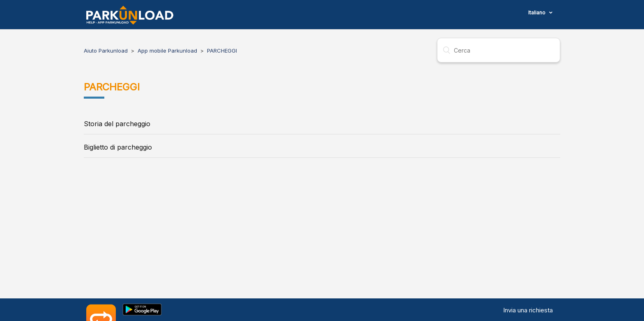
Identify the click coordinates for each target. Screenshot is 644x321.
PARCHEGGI (222, 50)
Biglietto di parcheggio (118, 147)
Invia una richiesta (528, 310)
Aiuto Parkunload (106, 50)
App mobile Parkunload (167, 50)
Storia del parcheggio (117, 124)
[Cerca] (498, 50)
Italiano (537, 12)
